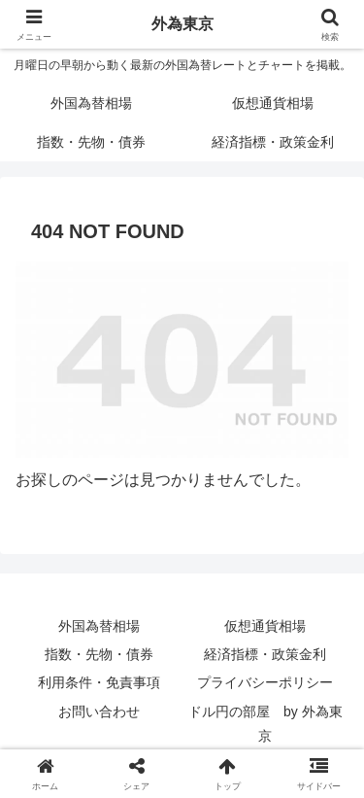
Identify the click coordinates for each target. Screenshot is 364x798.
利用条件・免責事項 (99, 682)
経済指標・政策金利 (265, 654)
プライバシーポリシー (265, 682)
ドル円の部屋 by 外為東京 (265, 724)
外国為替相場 (99, 626)
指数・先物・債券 (99, 654)
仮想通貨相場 (265, 626)
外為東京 (182, 24)
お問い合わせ (99, 711)
